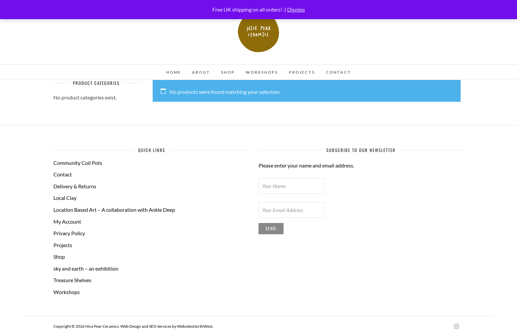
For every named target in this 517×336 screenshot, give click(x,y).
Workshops (262, 72)
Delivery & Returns (74, 186)
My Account (67, 221)
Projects (302, 72)
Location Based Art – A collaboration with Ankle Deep (114, 209)
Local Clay (64, 198)
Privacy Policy (69, 233)
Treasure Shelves (72, 280)
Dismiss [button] (296, 9)
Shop (228, 72)
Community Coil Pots (77, 163)
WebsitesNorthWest (194, 326)
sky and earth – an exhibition (85, 268)
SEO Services (160, 326)
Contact (338, 72)
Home (173, 72)
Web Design (130, 326)
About (201, 72)
